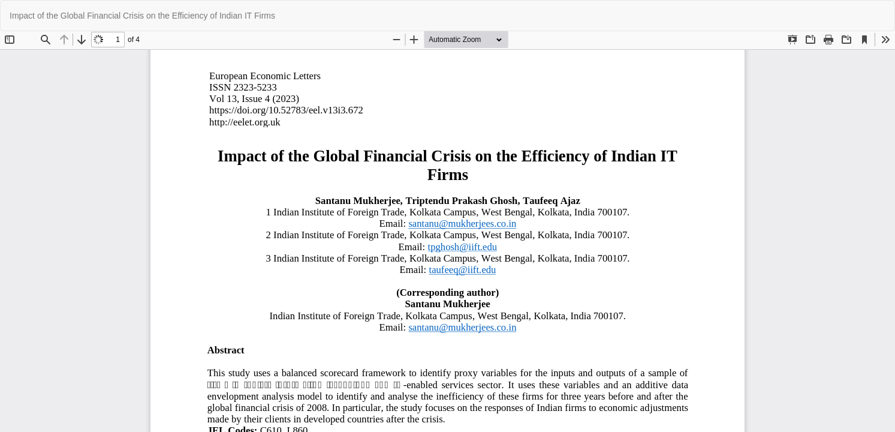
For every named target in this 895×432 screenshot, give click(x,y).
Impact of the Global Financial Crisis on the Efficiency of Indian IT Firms (142, 15)
